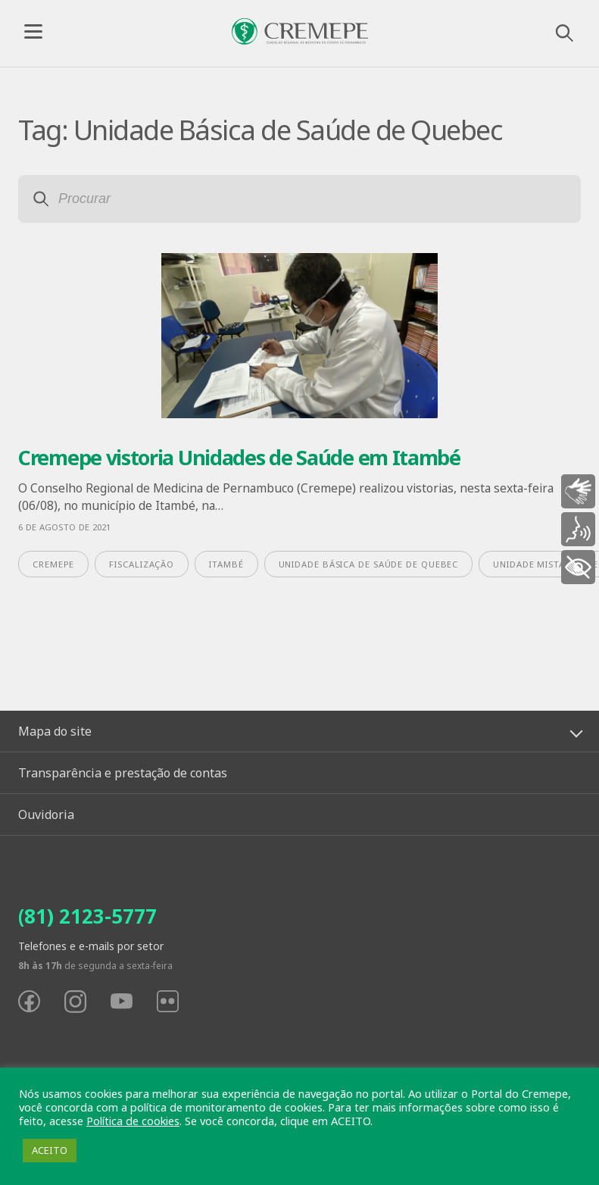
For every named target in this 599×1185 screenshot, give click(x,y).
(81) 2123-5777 (87, 916)
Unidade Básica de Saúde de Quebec (369, 564)
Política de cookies (132, 1120)
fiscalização (141, 564)
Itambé (226, 564)
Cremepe (53, 564)
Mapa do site (55, 731)
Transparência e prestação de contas (122, 772)
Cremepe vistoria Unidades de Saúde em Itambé (239, 457)
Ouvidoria (46, 814)
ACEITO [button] (49, 1150)
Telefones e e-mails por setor (91, 946)
